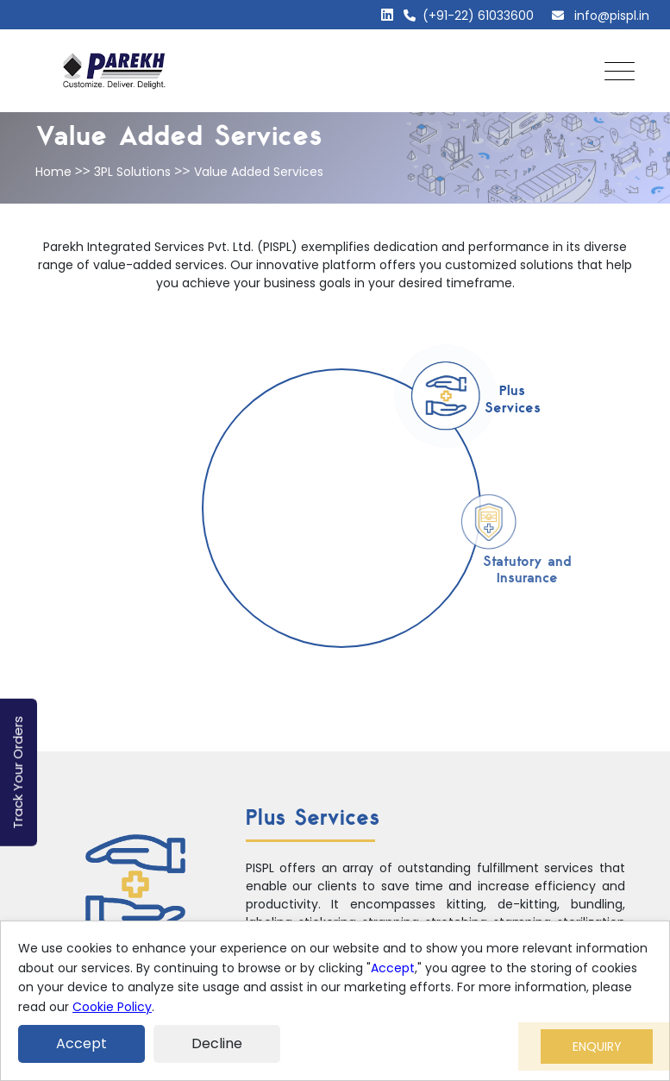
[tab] (445, 396)
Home (53, 171)
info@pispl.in (600, 15)
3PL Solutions (132, 171)
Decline (216, 1043)
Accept (393, 968)
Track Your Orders (18, 772)
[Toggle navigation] (614, 70)
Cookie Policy (112, 1006)
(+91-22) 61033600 (469, 15)
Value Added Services (258, 171)
